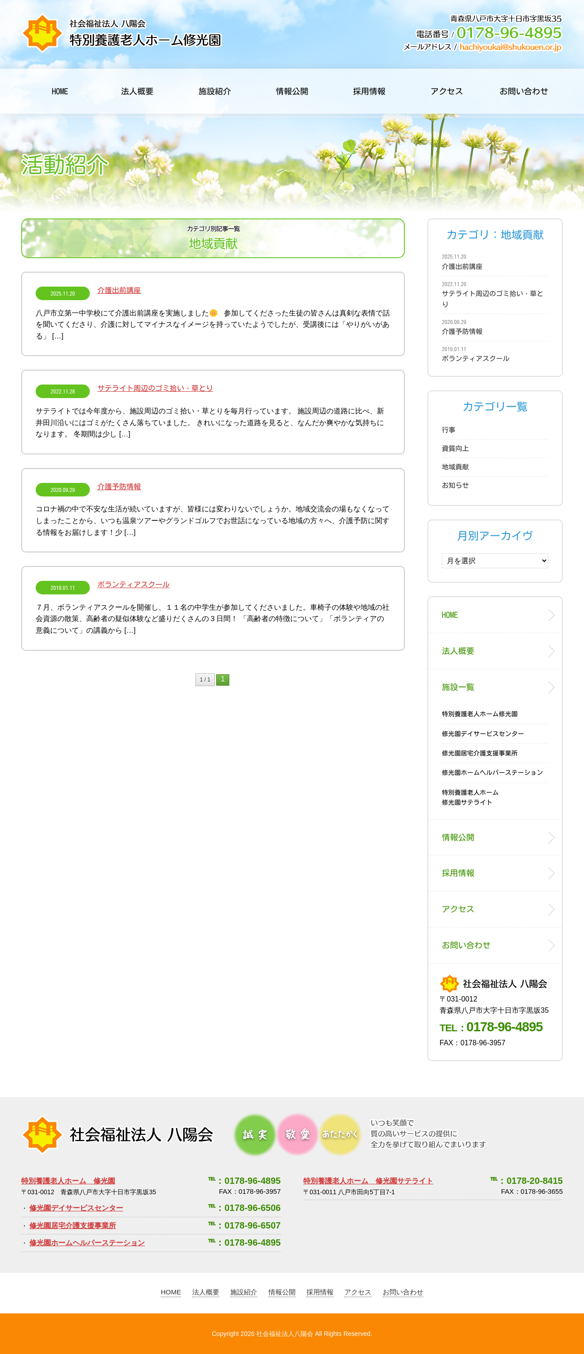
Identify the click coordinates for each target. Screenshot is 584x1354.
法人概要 (137, 91)
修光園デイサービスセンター (483, 734)
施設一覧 (458, 687)
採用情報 (369, 91)
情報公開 (292, 91)
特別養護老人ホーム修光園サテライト (470, 797)
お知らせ (455, 485)
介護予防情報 (88, 486)
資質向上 (455, 448)
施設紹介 (215, 91)
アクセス (447, 91)
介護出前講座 (88, 290)
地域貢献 (455, 467)
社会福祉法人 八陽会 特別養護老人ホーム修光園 (121, 33)
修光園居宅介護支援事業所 (480, 753)
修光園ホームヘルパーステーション (492, 773)
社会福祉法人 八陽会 (117, 1135)
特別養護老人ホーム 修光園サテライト (368, 1181)
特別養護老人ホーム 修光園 (68, 1181)
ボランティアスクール (103, 584)
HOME (60, 91)
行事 (448, 430)
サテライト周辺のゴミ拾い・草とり (124, 388)
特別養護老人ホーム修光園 (480, 714)
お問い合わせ (524, 91)
